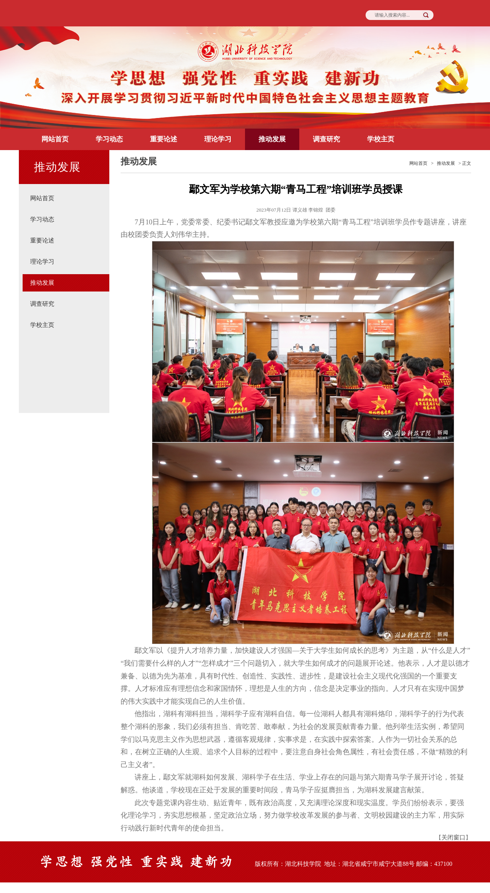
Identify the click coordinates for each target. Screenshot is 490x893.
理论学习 (217, 139)
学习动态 (109, 139)
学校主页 (380, 139)
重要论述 (163, 139)
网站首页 (55, 139)
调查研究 (326, 139)
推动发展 (272, 139)
